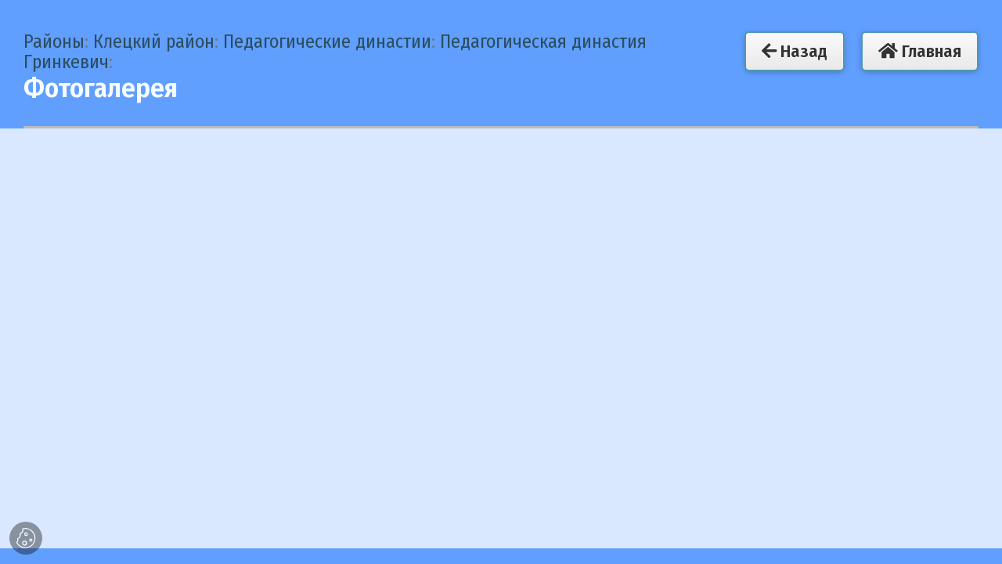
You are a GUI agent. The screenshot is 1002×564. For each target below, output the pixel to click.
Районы (54, 41)
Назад (794, 51)
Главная (919, 51)
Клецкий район (153, 41)
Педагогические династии (327, 41)
